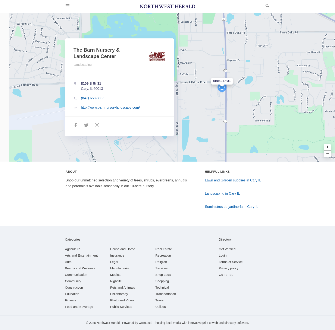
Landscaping (82, 64)
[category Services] (161, 268)
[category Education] (72, 294)
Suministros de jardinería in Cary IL (231, 207)
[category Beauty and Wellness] (80, 268)
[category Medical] (115, 274)
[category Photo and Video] (122, 300)
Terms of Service (231, 262)
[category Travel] (159, 300)
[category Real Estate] (163, 249)
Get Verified (227, 249)
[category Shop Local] (163, 274)
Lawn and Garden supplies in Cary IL (233, 180)
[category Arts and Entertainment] (81, 255)
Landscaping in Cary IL (222, 193)
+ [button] (327, 147)
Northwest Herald (108, 322)
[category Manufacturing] (120, 268)
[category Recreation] (163, 255)
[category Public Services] (121, 306)
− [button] (327, 154)
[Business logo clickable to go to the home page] (167, 6)
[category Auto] (68, 262)
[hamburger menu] (67, 6)
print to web (210, 322)
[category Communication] (76, 274)
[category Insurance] (117, 255)
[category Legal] (114, 262)
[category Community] (73, 281)
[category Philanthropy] (119, 294)
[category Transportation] (165, 294)
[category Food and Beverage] (79, 306)
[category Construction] (74, 287)
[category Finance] (70, 300)
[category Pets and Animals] (122, 287)
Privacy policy (228, 268)
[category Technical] (162, 287)
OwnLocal (145, 322)
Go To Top (226, 274)
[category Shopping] (162, 281)
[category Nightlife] (116, 281)
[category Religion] (161, 262)
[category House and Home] (122, 249)
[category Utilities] (160, 306)
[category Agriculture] (72, 249)
